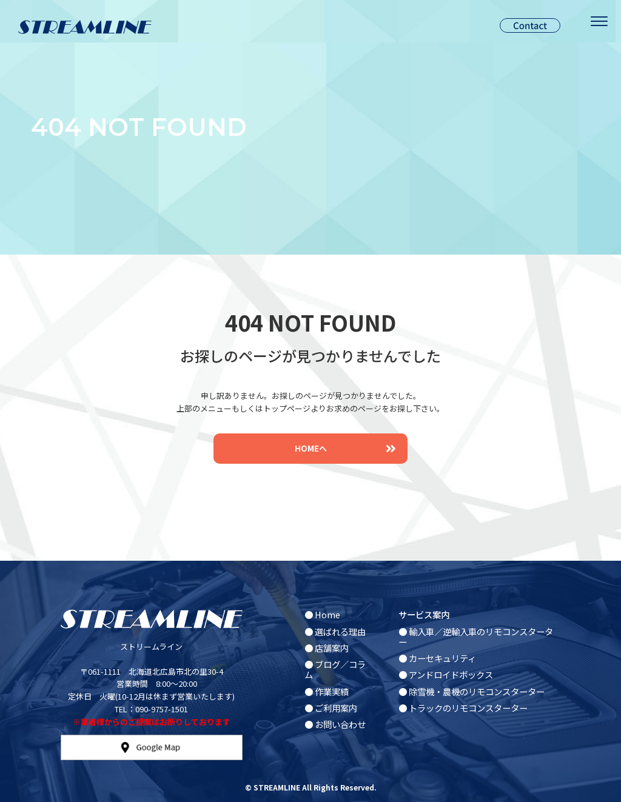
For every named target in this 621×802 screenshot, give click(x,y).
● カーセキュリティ (437, 658)
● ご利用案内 (330, 707)
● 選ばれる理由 (335, 631)
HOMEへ (345, 448)
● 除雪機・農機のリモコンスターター (471, 691)
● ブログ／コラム (335, 669)
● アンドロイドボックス (445, 674)
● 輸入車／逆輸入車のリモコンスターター (475, 636)
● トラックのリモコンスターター (463, 707)
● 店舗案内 (326, 647)
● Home (322, 614)
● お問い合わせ (335, 724)
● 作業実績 (326, 691)
